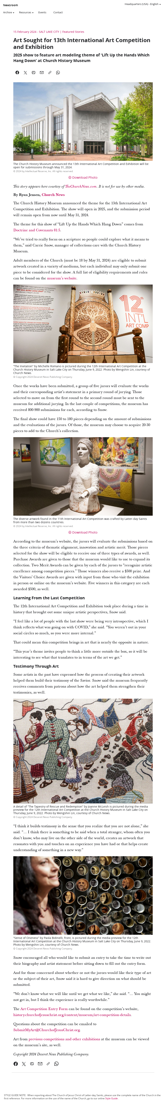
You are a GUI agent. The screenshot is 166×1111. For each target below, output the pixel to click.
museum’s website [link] (61, 278)
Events (42, 12)
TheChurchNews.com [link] (81, 186)
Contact (58, 12)
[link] (16, 1064)
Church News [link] (53, 194)
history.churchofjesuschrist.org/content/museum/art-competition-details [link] (72, 1014)
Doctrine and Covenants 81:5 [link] (36, 230)
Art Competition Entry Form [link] (44, 1008)
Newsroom (10, 5)
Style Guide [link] (111, 1098)
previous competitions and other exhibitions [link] (64, 1039)
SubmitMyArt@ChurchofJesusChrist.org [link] (46, 1030)
